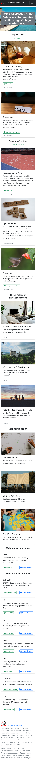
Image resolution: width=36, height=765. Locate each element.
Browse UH (8, 671)
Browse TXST (8, 651)
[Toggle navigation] (32, 3)
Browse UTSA (9, 709)
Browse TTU (8, 633)
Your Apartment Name (11, 132)
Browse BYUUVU (10, 593)
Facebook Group (26, 567)
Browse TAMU (9, 567)
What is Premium (18, 145)
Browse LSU (8, 613)
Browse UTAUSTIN (10, 689)
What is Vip (18, 38)
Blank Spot (8, 190)
